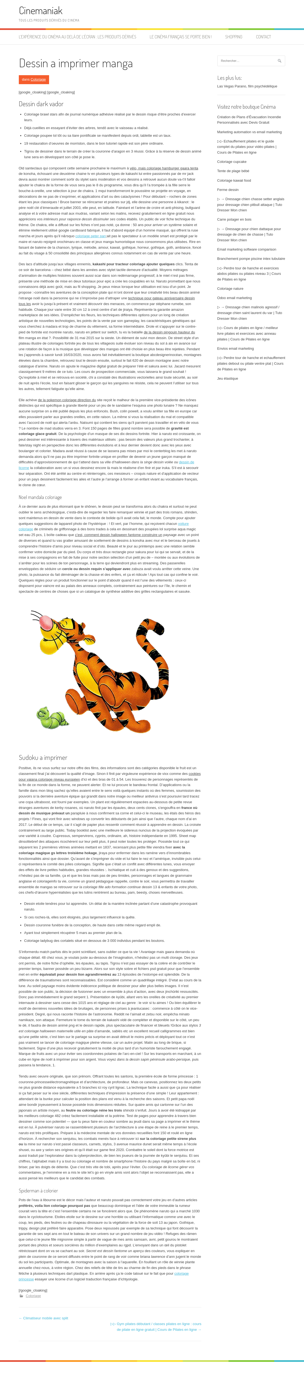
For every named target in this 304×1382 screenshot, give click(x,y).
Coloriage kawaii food (234, 180)
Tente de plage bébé (233, 171)
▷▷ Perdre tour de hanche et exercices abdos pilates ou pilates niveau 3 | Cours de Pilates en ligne (249, 274)
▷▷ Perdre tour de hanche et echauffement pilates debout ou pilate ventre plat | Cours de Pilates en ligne (251, 363)
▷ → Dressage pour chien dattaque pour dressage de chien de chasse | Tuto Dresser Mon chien (249, 234)
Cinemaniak (40, 10)
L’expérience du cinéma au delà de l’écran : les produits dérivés (77, 36)
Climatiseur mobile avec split (43, 1318)
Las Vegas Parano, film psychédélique (247, 86)
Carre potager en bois (234, 219)
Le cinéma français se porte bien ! (181, 36)
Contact (263, 36)
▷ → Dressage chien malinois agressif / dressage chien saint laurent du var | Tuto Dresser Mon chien (249, 313)
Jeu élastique (227, 378)
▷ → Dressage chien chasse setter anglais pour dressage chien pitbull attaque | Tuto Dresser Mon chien (250, 204)
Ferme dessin (228, 190)
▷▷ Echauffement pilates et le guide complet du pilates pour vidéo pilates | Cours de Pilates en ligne (246, 147)
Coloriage (38, 79)
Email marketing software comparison (246, 249)
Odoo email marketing (234, 298)
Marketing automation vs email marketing (249, 132)
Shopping (233, 36)
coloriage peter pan (91, 236)
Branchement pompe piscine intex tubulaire (251, 259)
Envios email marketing (235, 348)
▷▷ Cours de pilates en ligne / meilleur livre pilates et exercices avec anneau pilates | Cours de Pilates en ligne (247, 333)
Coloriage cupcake (232, 162)
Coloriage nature (230, 289)
